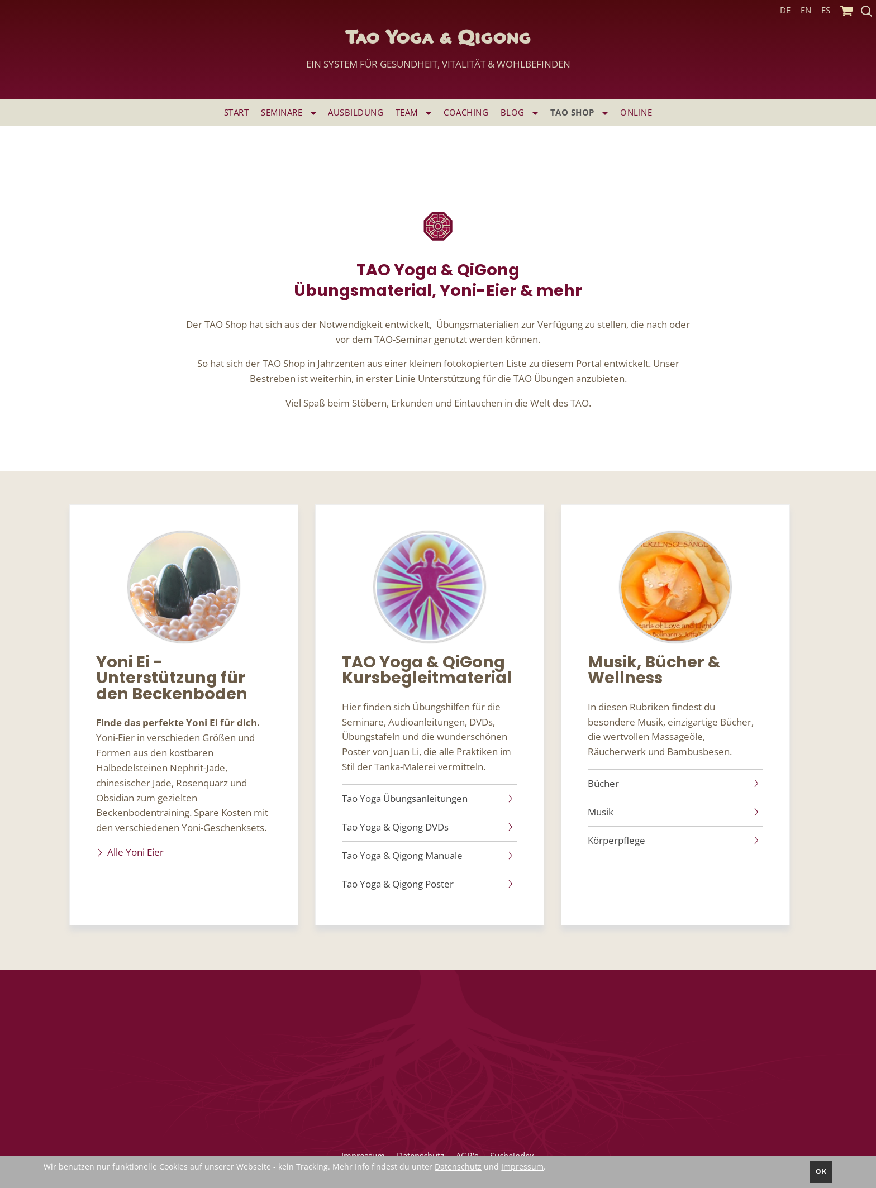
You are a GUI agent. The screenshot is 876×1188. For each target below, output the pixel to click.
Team (414, 112)
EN (806, 10)
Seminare (288, 112)
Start (236, 112)
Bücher (603, 783)
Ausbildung (355, 112)
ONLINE (636, 112)
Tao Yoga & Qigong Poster (398, 884)
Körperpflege (616, 840)
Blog (520, 112)
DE (785, 10)
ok (821, 1171)
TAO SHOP (579, 112)
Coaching (466, 112)
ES (825, 10)
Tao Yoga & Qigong (438, 53)
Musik (600, 812)
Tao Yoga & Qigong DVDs (395, 827)
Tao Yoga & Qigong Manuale (402, 855)
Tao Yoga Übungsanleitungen (405, 798)
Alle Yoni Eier (135, 852)
